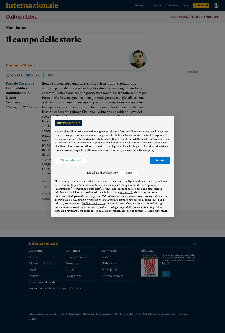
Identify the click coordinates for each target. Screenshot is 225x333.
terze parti (126, 192)
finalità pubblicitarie (93, 203)
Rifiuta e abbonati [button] (71, 160)
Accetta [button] (159, 160)
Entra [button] (129, 173)
